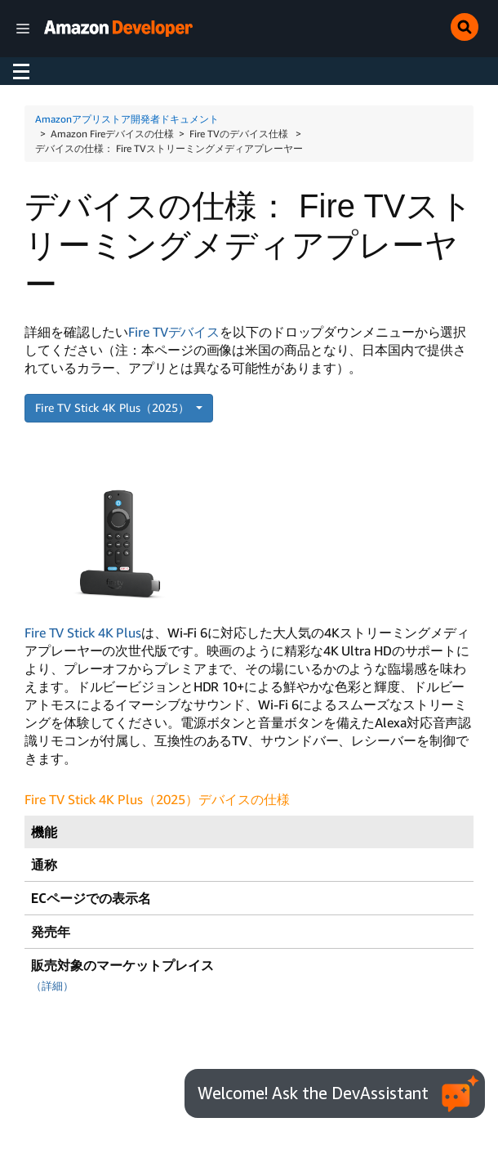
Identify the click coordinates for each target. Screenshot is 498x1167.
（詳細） (52, 986)
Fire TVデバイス (174, 332)
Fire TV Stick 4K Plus (82, 632)
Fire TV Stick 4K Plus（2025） (114, 407)
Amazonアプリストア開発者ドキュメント (127, 119)
